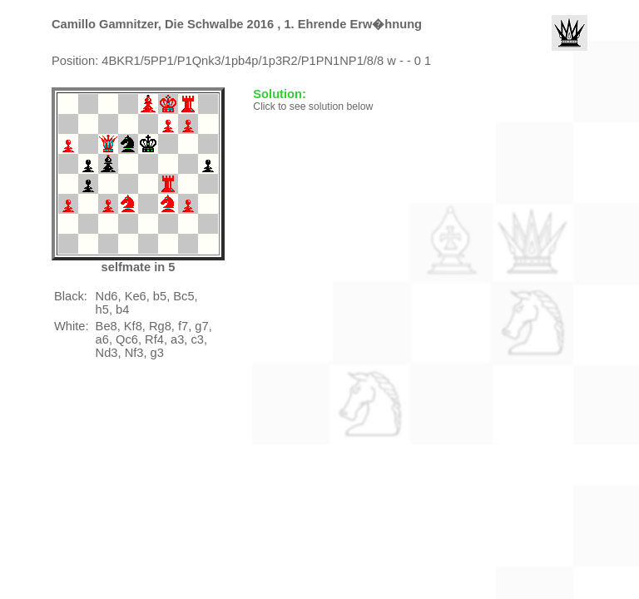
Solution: (281, 94)
